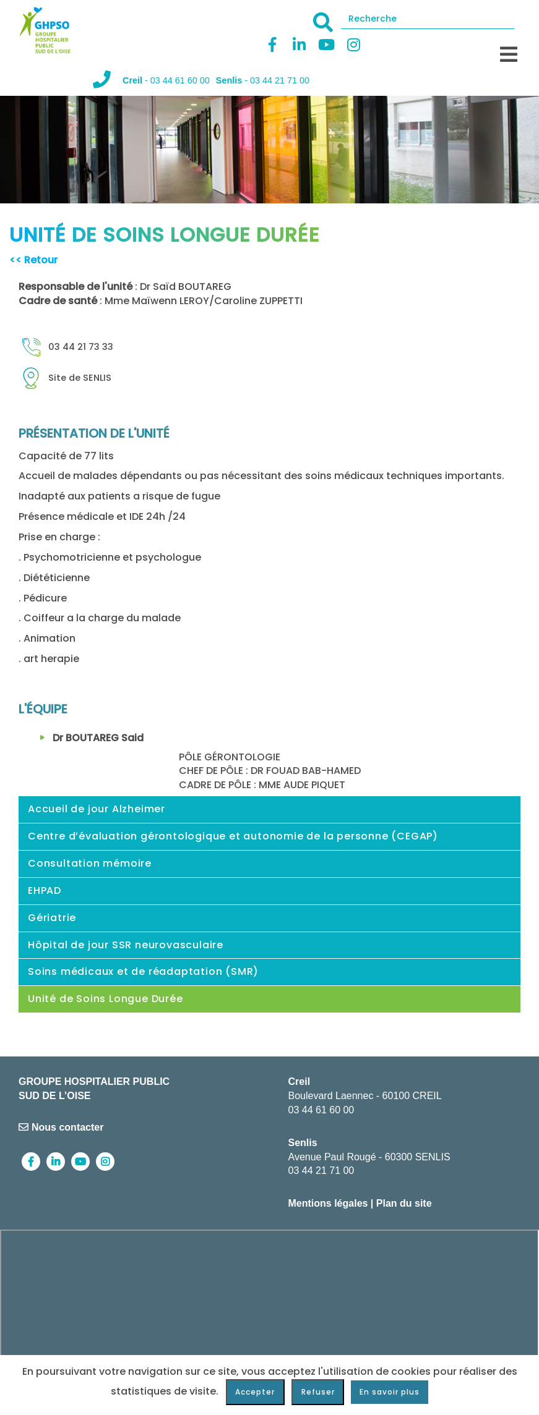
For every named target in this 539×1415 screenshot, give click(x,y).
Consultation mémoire (90, 863)
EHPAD (44, 890)
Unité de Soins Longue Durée (105, 999)
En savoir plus (390, 1392)
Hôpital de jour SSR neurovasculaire (125, 945)
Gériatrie (52, 918)
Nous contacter (61, 1127)
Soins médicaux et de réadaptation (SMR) (143, 971)
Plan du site (404, 1203)
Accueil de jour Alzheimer (96, 809)
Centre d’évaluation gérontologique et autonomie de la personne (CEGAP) (233, 836)
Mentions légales (328, 1203)
